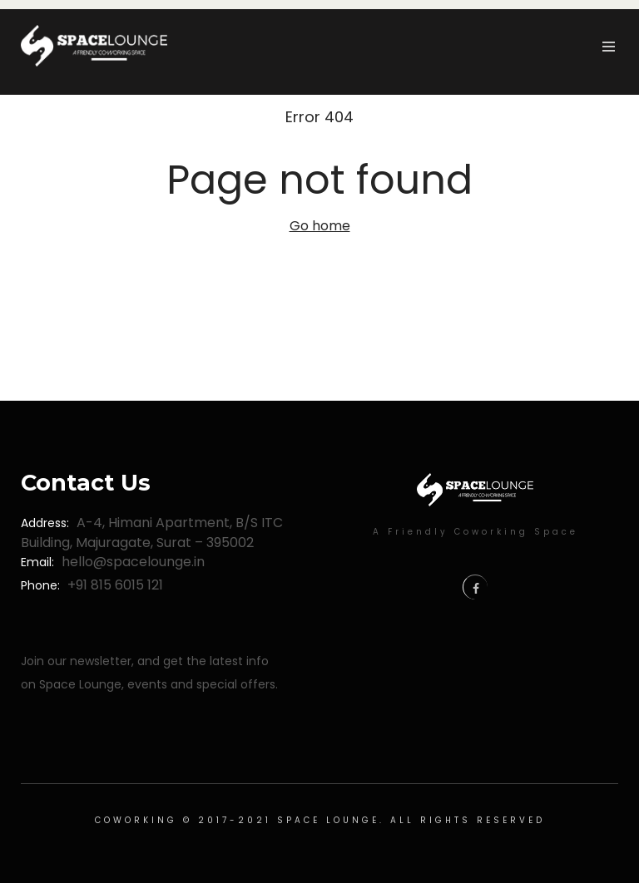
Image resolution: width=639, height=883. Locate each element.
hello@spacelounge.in (133, 561)
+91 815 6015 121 (115, 584)
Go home (320, 226)
